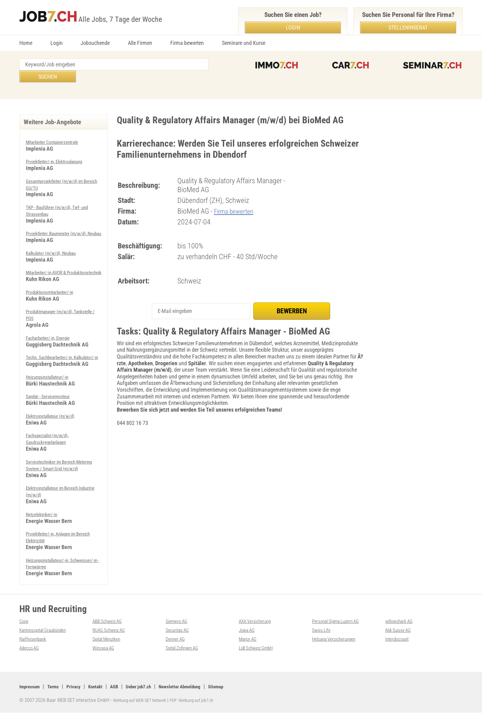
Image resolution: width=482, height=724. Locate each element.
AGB (127, 697)
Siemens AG (179, 633)
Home (25, 43)
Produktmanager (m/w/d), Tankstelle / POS (54, 315)
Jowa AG (248, 641)
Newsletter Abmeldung (204, 697)
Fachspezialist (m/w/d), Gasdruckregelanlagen (52, 445)
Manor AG (249, 650)
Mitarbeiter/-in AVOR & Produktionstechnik (50, 269)
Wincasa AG (105, 659)
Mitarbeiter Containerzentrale (57, 130)
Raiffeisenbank (35, 650)
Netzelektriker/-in (44, 526)
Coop (25, 633)
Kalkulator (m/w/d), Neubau (56, 246)
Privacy (81, 697)
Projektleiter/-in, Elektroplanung (60, 149)
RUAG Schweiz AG (112, 641)
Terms (58, 697)
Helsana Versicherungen (338, 650)
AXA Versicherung (258, 633)
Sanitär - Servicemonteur (52, 402)
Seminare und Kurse (243, 43)
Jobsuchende (95, 43)
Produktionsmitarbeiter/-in (54, 292)
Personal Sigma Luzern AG (340, 633)
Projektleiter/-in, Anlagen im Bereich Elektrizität (56, 549)
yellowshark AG (401, 633)
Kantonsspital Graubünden (48, 641)
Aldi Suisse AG (401, 641)
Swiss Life (323, 641)
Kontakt (106, 697)
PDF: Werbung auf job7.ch (203, 712)
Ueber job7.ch (155, 697)
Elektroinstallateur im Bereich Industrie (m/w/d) (57, 503)
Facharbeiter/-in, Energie (52, 337)
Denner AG (177, 650)
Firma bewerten (187, 43)
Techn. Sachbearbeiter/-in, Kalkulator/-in (54, 360)
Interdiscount (399, 650)
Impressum (31, 697)
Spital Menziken (109, 650)
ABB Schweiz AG (110, 633)
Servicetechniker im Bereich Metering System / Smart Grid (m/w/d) (58, 474)
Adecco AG (31, 659)
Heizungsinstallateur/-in (52, 383)
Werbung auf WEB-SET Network (143, 712)
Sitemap (246, 697)
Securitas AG (179, 641)
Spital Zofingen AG (186, 659)
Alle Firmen (140, 43)
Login (56, 43)
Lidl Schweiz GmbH (260, 659)
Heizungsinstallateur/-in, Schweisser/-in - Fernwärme (55, 575)
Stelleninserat (408, 27)
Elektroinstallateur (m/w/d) (55, 422)
